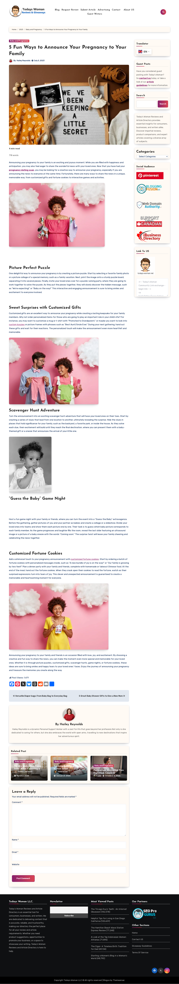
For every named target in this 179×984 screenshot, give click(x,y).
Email (15, 852)
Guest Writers (94, 14)
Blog (57, 10)
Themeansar (118, 980)
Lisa (105, 772)
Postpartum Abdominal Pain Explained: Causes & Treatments (108, 769)
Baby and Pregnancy (19, 41)
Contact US (137, 939)
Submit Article (88, 10)
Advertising (104, 10)
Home (134, 933)
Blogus (106, 980)
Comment (17, 802)
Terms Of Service (140, 952)
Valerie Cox (68, 772)
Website (15, 864)
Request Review (70, 10)
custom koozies (17, 324)
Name (15, 840)
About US (128, 10)
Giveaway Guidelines (142, 946)
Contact (116, 10)
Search (140, 95)
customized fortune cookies (85, 559)
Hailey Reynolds (23, 61)
